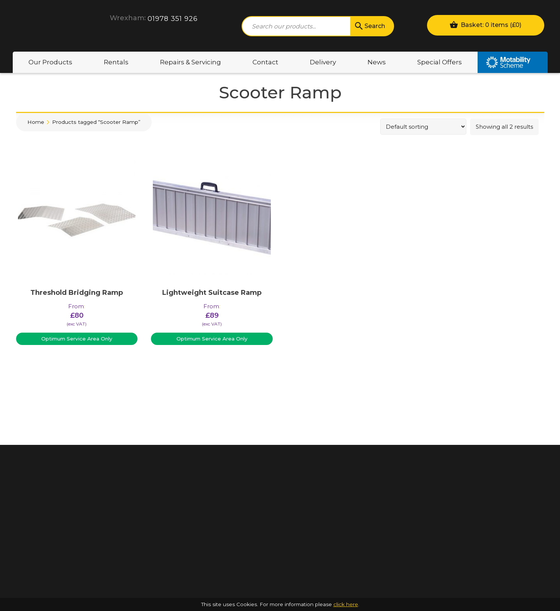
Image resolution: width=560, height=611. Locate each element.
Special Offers (439, 62)
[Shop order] (423, 127)
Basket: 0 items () (485, 24)
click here (345, 604)
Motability (513, 62)
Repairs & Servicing (190, 62)
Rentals (116, 62)
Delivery (323, 62)
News (376, 62)
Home (35, 122)
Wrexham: (128, 18)
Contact (265, 62)
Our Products (50, 62)
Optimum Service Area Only (76, 339)
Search (369, 26)
